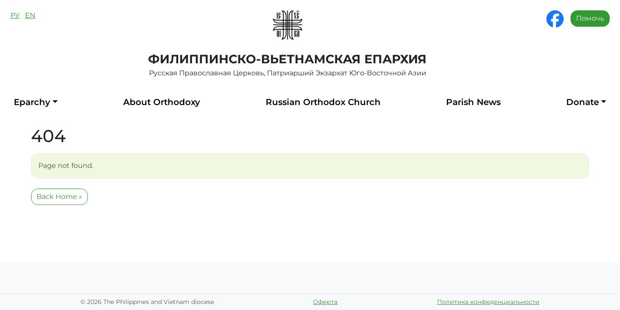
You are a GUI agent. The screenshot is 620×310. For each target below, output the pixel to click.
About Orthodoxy (161, 102)
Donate (582, 102)
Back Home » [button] (59, 196)
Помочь (590, 18)
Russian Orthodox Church (323, 102)
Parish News (473, 102)
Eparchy (32, 102)
